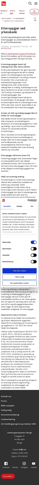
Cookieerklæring (8, 419)
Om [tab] (32, 206)
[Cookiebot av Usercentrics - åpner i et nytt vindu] (28, 200)
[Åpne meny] (36, 4)
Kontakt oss (6, 396)
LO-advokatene (19, 18)
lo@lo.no (22, 449)
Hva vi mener (6, 18)
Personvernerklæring (10, 415)
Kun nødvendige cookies (19, 283)
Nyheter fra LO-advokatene (14, 21)
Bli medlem (34, 12)
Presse (4, 401)
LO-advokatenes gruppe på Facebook (20, 54)
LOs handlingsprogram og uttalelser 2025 (18, 424)
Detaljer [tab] (19, 206)
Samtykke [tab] (7, 206)
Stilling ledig (6, 410)
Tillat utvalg (19, 277)
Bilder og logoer (8, 405)
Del (35, 20)
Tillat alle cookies (19, 271)
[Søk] (30, 4)
